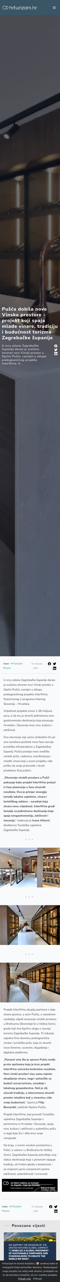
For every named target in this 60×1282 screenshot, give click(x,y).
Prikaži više (24, 1279)
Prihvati (37, 1279)
